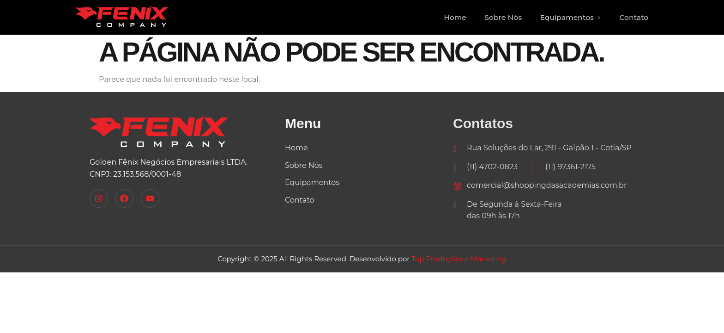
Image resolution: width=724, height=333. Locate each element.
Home (443, 17)
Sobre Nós (495, 17)
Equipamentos (565, 17)
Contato (632, 17)
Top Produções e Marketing (459, 258)
